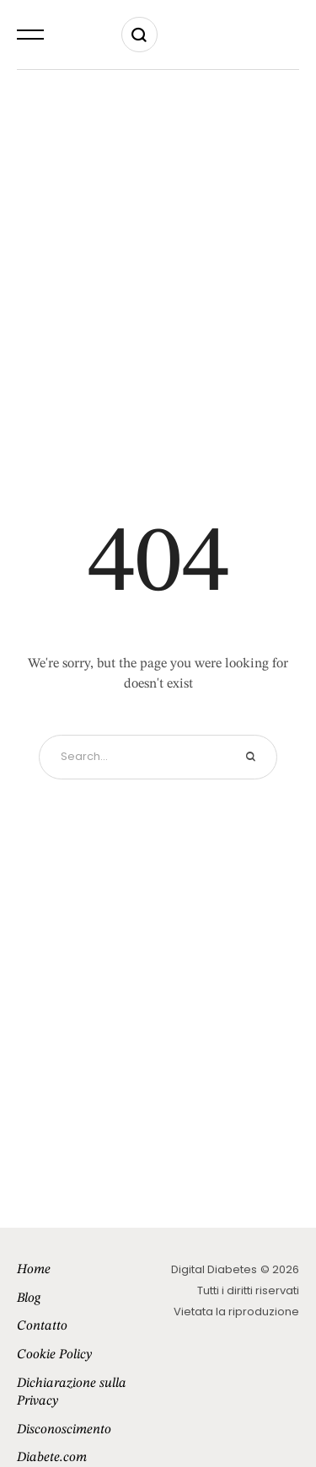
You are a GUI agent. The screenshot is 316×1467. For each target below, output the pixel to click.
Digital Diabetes (214, 1269)
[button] (30, 34)
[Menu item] (87, 1270)
